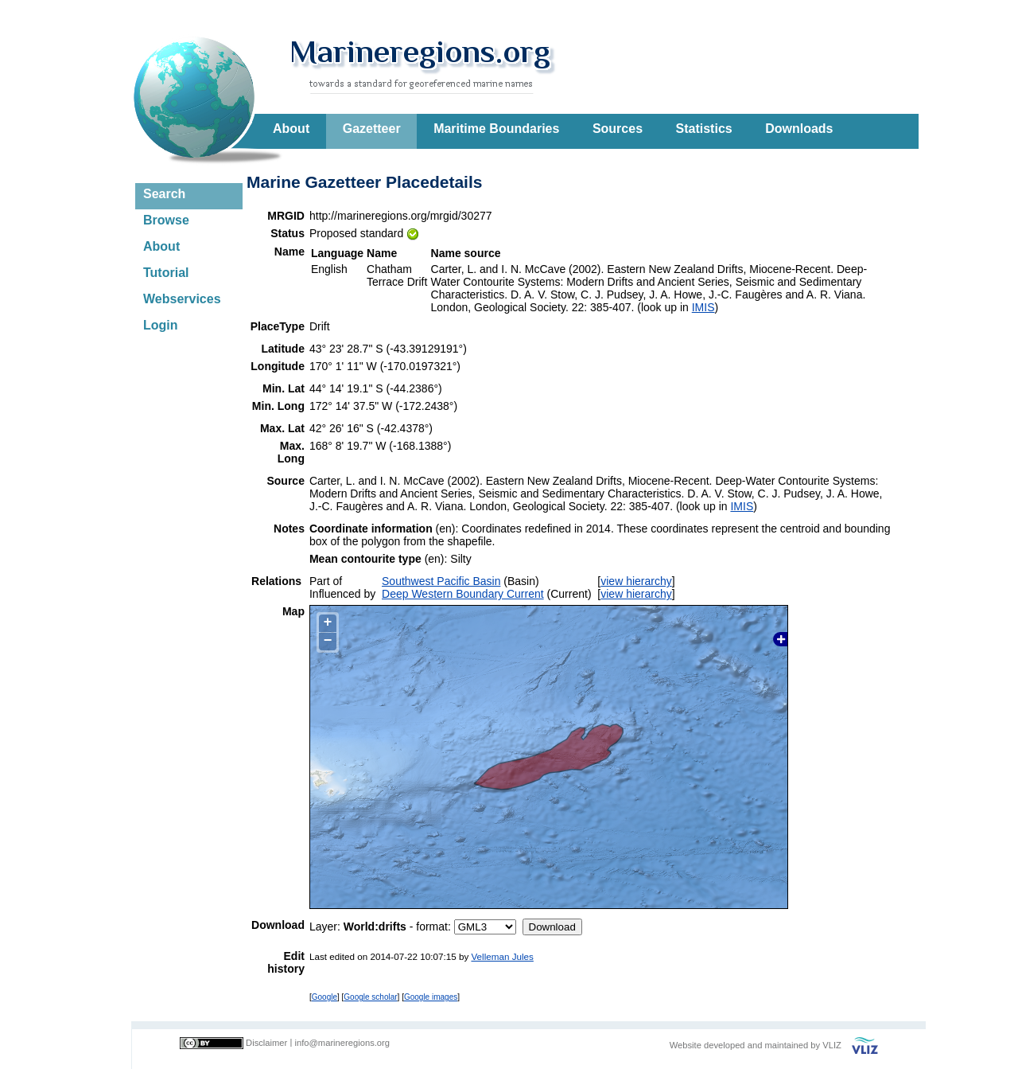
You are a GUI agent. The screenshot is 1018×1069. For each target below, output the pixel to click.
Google (324, 997)
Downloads (799, 128)
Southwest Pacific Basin (441, 581)
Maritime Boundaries (496, 128)
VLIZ (831, 1045)
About (291, 128)
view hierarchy (635, 581)
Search (164, 194)
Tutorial (165, 272)
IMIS (703, 307)
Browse (166, 220)
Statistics (704, 128)
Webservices (182, 299)
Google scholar (370, 997)
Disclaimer (266, 1043)
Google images (430, 997)
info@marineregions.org (342, 1043)
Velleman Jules (502, 956)
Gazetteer (372, 128)
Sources (618, 128)
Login (160, 325)
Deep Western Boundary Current (463, 593)
